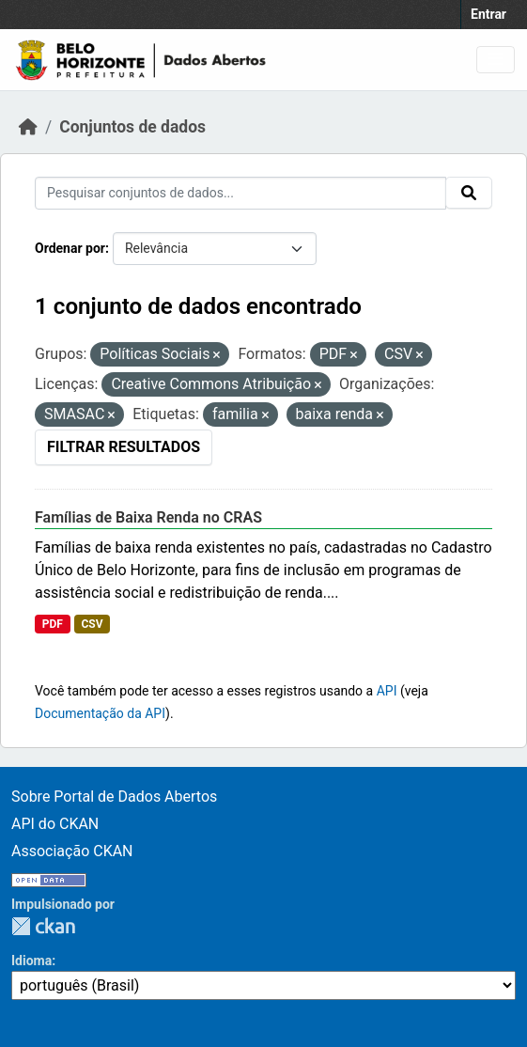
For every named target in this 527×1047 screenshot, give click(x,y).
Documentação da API (100, 713)
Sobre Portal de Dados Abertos (114, 796)
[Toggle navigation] (495, 59)
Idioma (31, 960)
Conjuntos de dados (132, 126)
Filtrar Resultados (123, 447)
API (387, 690)
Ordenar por (70, 248)
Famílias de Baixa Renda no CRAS (148, 517)
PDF (52, 624)
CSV (91, 624)
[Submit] (468, 193)
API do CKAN (55, 824)
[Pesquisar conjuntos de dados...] (240, 193)
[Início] (28, 126)
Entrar (488, 14)
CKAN (43, 926)
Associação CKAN (72, 851)
